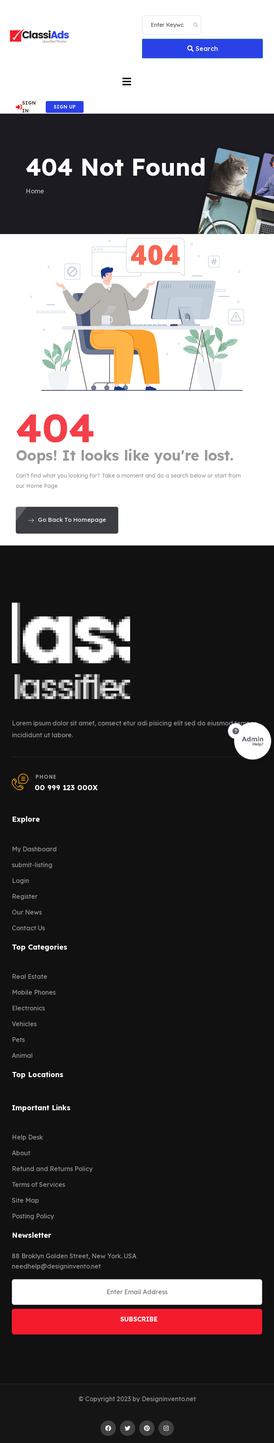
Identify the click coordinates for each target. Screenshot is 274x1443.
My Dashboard (34, 849)
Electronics (28, 1008)
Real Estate (29, 976)
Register (24, 896)
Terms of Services (38, 1184)
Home (35, 191)
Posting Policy (33, 1216)
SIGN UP (65, 107)
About (21, 1153)
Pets (18, 1040)
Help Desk (27, 1137)
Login (20, 881)
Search (202, 48)
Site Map (25, 1200)
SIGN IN (26, 107)
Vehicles (24, 1024)
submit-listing (32, 865)
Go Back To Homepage (67, 519)
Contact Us (28, 928)
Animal (22, 1055)
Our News (27, 912)
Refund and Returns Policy (52, 1169)
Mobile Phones (34, 992)
